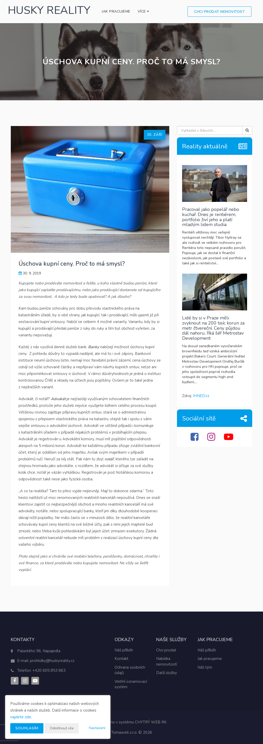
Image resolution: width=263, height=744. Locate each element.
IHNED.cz (201, 395)
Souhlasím (26, 728)
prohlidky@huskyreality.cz (52, 660)
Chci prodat (166, 650)
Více (143, 11)
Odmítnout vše (62, 728)
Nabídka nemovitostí (166, 661)
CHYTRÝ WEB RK (151, 722)
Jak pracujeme (116, 11)
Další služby (166, 672)
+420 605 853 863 (48, 670)
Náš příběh (124, 650)
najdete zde (20, 717)
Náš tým (205, 667)
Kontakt (121, 658)
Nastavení (97, 727)
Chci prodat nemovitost (219, 11)
